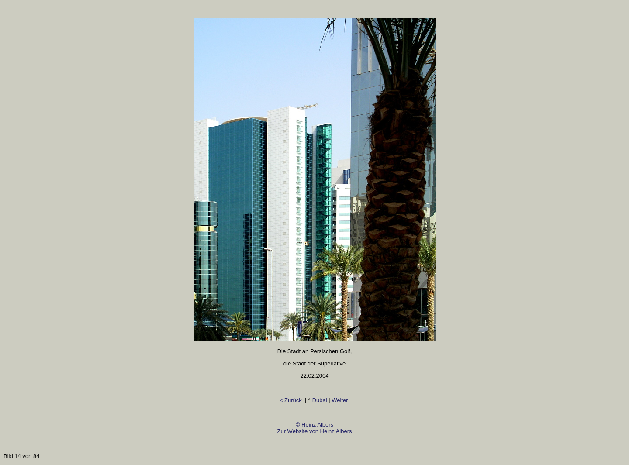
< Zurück (292, 400)
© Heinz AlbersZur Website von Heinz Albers (314, 431)
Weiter (340, 400)
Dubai (319, 400)
